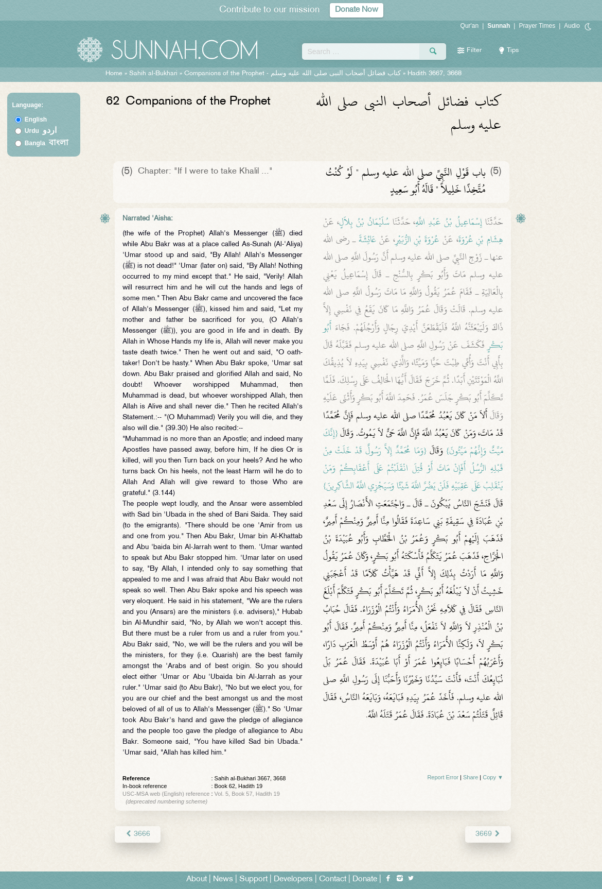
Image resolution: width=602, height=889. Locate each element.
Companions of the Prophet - (293, 74)
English (36, 119)
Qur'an (470, 25)
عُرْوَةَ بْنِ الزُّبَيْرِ (417, 239)
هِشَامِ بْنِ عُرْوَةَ (480, 239)
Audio (572, 25)
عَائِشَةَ (367, 239)
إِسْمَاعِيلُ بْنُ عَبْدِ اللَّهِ (448, 222)
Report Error (442, 777)
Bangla (46, 143)
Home (113, 74)
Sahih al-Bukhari (153, 74)
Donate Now (356, 10)
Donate (364, 879)
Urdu (41, 130)
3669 (488, 834)
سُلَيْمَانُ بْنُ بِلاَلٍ (364, 222)
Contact (332, 879)
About (196, 879)
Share (470, 777)
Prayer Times (537, 25)
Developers (293, 879)
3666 (137, 834)
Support (253, 879)
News (223, 879)
